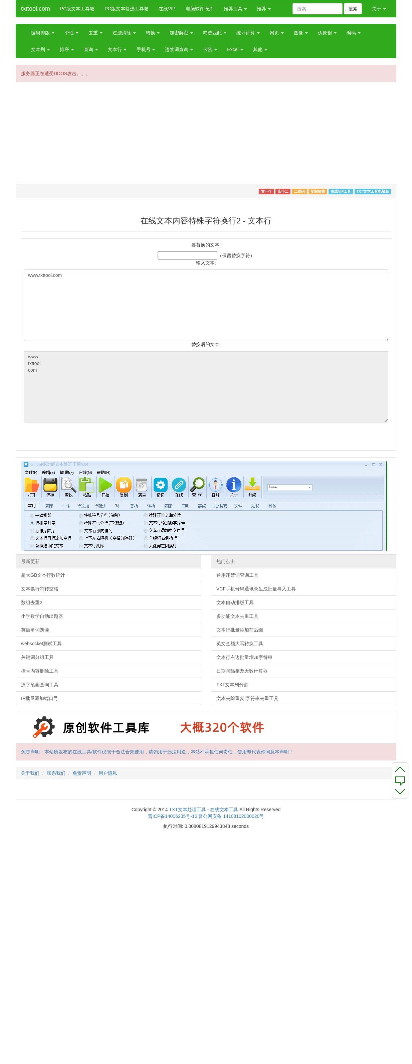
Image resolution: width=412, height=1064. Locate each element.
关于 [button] (379, 8)
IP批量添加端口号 (39, 698)
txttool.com (35, 8)
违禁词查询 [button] (179, 49)
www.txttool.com (206, 305)
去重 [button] (95, 32)
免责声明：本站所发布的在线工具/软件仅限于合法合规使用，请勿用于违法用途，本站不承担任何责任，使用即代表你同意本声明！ (157, 751)
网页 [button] (277, 32)
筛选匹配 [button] (214, 32)
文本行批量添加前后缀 (239, 630)
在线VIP (167, 8)
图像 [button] (301, 32)
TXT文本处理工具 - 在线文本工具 (203, 809)
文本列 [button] (40, 49)
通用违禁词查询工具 (237, 575)
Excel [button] (235, 49)
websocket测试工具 (41, 643)
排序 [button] (67, 49)
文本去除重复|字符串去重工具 (247, 698)
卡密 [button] (210, 49)
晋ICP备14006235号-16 (172, 816)
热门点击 (225, 561)
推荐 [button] (264, 8)
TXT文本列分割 (232, 684)
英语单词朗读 (35, 630)
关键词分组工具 (37, 657)
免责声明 (81, 773)
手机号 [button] (146, 49)
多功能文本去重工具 (237, 616)
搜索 (353, 8)
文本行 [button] (117, 49)
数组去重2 (31, 602)
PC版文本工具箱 (77, 8)
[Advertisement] (156, 135)
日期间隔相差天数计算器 (242, 671)
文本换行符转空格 (39, 588)
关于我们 (30, 773)
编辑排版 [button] (42, 32)
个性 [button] (71, 32)
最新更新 (30, 561)
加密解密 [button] (181, 32)
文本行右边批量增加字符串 (244, 657)
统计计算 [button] (248, 32)
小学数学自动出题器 (42, 616)
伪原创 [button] (327, 32)
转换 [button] (153, 32)
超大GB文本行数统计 (43, 575)
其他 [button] (260, 49)
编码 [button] (354, 32)
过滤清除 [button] (124, 32)
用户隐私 (107, 773)
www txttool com (206, 386)
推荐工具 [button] (235, 8)
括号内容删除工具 (39, 671)
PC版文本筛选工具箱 (126, 8)
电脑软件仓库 (200, 8)
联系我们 (56, 773)
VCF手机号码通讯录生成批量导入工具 (256, 588)
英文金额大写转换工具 (239, 643)
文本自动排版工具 (235, 602)
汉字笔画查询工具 (39, 684)
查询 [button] (91, 49)
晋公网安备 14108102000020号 (231, 816)
